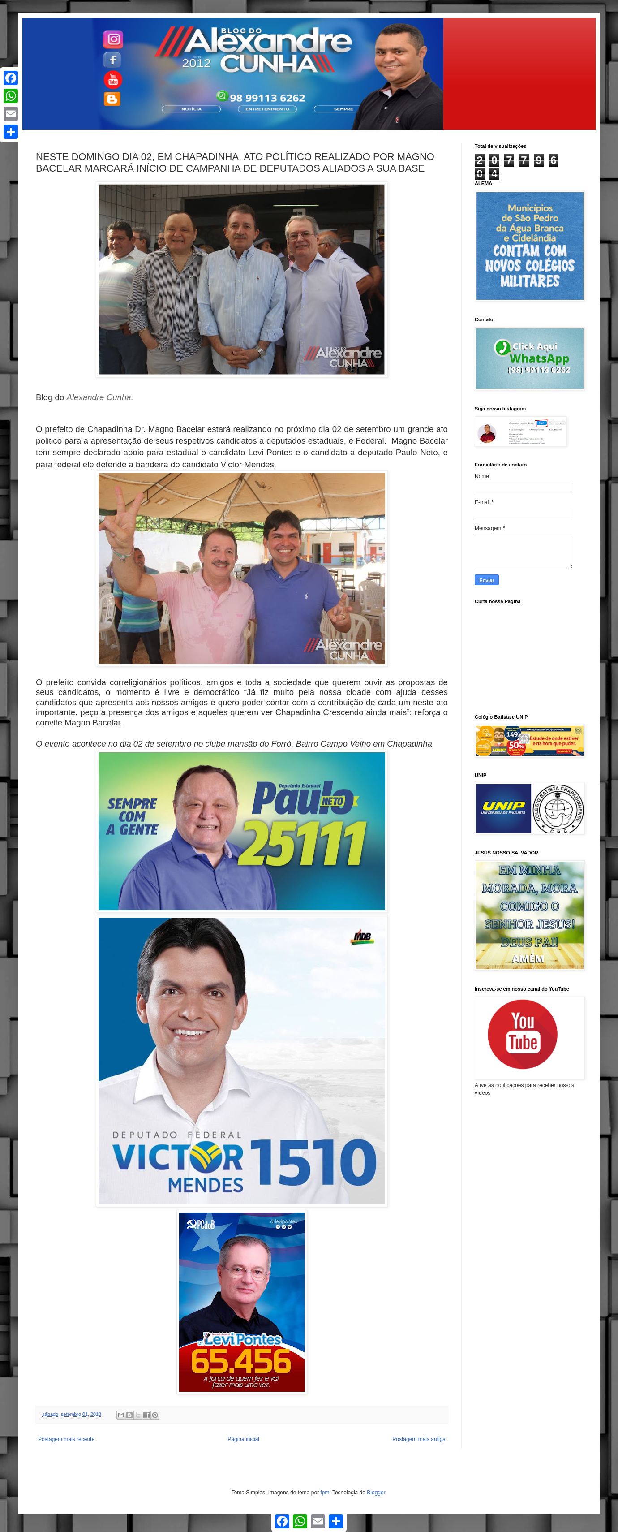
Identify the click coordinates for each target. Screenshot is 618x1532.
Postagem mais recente (66, 1439)
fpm (324, 1492)
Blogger (376, 1492)
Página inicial (243, 1439)
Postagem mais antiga (419, 1439)
